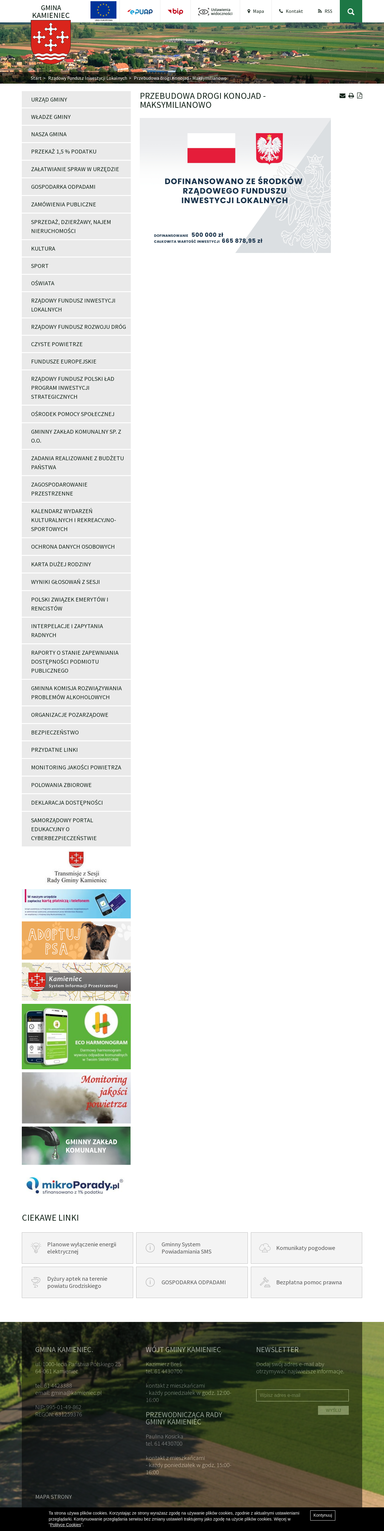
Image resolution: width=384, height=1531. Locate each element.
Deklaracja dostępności (67, 802)
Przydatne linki (54, 749)
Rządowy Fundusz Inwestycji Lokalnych (87, 78)
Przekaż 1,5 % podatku (63, 151)
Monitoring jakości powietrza (76, 767)
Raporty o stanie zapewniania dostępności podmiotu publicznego (75, 661)
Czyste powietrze (57, 344)
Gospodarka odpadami (63, 186)
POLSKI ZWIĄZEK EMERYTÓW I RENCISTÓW (69, 604)
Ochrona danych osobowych (73, 546)
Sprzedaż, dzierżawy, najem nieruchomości (71, 226)
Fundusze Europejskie (63, 361)
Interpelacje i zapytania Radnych (67, 630)
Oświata (42, 283)
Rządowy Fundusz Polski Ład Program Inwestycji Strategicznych (72, 387)
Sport (40, 265)
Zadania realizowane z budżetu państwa (77, 462)
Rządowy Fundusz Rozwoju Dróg (78, 326)
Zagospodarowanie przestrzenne (59, 489)
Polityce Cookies (65, 1524)
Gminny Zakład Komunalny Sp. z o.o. (76, 436)
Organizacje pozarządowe (69, 714)
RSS (325, 11)
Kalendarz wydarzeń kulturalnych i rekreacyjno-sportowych (73, 520)
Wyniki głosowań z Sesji (65, 581)
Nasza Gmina (49, 134)
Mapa (256, 11)
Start (36, 78)
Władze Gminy (51, 116)
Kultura (43, 248)
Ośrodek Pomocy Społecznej (72, 414)
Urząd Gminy (49, 99)
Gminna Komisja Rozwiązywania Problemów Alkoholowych (76, 692)
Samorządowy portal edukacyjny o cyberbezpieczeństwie (64, 829)
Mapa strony (53, 1496)
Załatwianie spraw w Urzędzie (75, 169)
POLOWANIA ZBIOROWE (61, 784)
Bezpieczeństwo (55, 732)
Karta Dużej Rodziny (61, 564)
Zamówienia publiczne (63, 204)
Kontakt (291, 11)
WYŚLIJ (333, 1410)
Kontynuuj (323, 1515)
